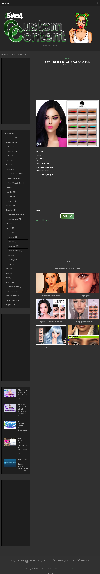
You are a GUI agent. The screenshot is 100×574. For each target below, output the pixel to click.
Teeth (11, 264)
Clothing (11, 169)
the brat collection (83, 348)
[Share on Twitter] (67, 261)
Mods (9, 269)
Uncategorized (10, 305)
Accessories (11, 138)
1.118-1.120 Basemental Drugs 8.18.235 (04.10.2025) (22, 462)
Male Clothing (14, 178)
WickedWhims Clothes (17, 183)
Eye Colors (11, 187)
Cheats (9, 165)
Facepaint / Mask (15, 251)
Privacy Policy (70, 566)
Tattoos (12, 260)
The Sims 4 (5, 3)
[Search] (98, 3)
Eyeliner (12, 241)
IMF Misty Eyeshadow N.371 (83, 322)
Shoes (10, 282)
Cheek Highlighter (83, 296)
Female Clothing (15, 174)
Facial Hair (11, 192)
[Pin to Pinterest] (70, 261)
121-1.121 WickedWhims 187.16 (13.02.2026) (23, 407)
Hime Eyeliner (51, 348)
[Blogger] (83, 558)
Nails (9, 273)
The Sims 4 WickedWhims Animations (23, 392)
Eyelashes (12, 237)
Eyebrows (12, 201)
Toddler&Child (12, 300)
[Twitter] (31, 558)
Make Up (10, 228)
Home (3, 54)
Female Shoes (14, 287)
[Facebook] (16, 558)
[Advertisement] (67, 82)
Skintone (12, 151)
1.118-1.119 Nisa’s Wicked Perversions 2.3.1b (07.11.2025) (22, 442)
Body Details (12, 142)
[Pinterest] (44, 558)
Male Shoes (13, 291)
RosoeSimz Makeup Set (51, 296)
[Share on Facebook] (65, 261)
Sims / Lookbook (13, 296)
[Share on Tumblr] (71, 261)
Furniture (10, 205)
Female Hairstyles (16, 214)
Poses (10, 278)
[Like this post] (63, 261)
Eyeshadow (13, 246)
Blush (11, 232)
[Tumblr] (70, 558)
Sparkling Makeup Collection (51, 322)
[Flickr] (58, 558)
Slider (11, 156)
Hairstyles (11, 210)
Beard (11, 196)
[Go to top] (50, 571)
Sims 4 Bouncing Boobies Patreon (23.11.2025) (22, 425)
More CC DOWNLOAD (43, 220)
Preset (12, 147)
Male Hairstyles (15, 219)
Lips (11, 255)
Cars (9, 160)
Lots (9, 223)
